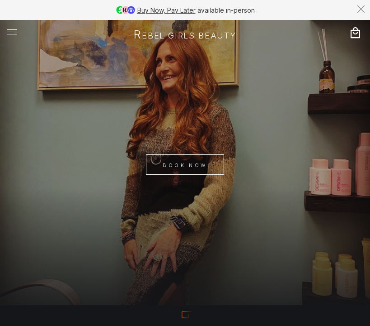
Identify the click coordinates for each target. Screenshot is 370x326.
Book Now (185, 165)
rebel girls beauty (185, 35)
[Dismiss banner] (361, 9)
